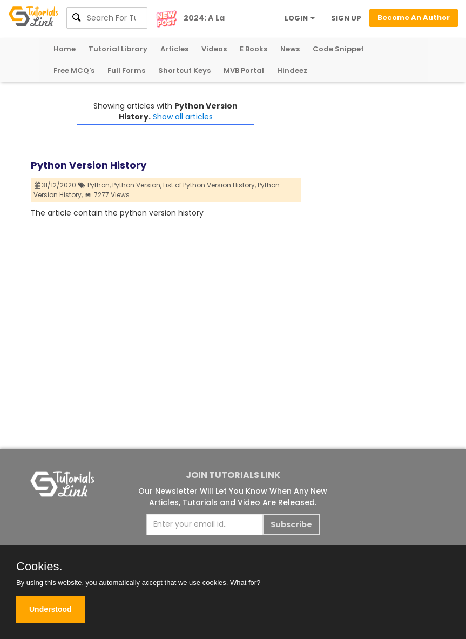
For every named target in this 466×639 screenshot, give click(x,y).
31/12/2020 (55, 185)
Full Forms (126, 70)
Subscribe (291, 524)
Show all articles (183, 116)
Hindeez (292, 70)
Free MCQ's (73, 70)
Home (64, 49)
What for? (245, 583)
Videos (214, 49)
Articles (174, 49)
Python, (99, 185)
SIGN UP (346, 18)
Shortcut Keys (184, 70)
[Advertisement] (368, 152)
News (290, 49)
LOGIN (300, 18)
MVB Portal (244, 70)
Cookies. (39, 566)
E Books (253, 49)
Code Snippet (338, 49)
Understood (50, 609)
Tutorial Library (118, 49)
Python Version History (88, 165)
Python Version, (136, 185)
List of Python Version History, (209, 185)
